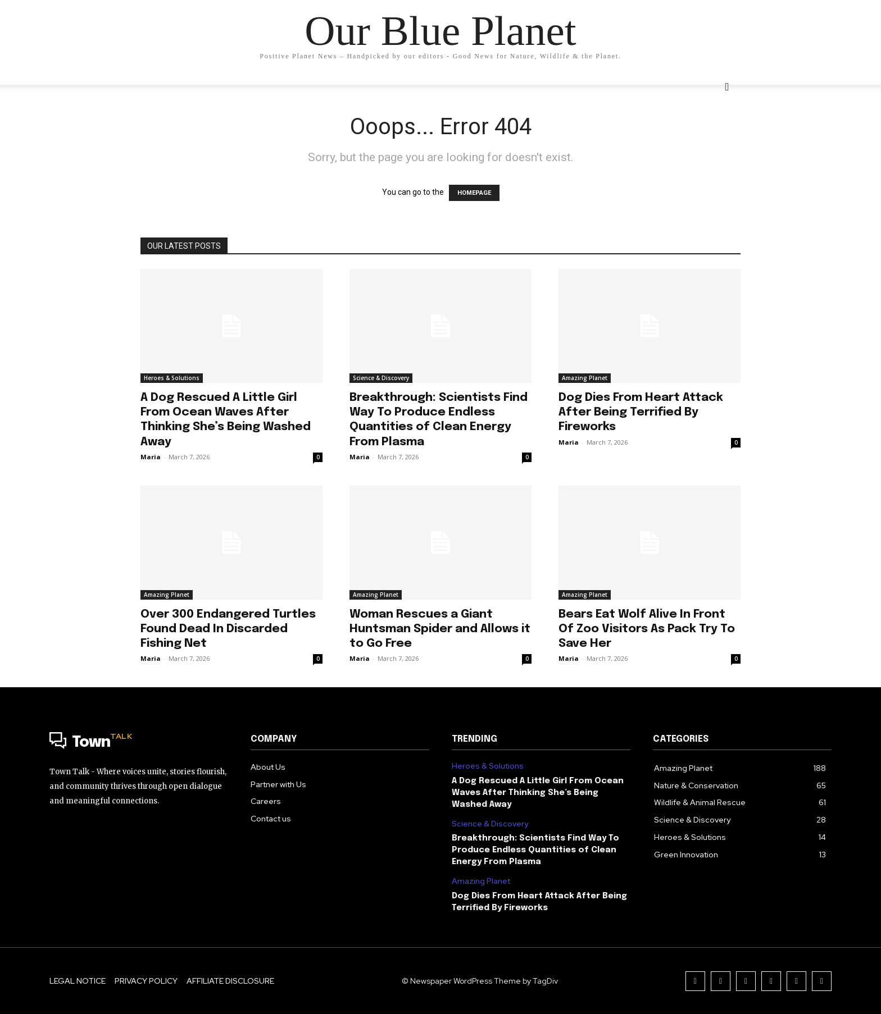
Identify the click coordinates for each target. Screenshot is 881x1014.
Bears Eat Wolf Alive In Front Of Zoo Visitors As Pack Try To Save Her (646, 629)
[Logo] (138, 742)
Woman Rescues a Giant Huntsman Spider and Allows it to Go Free (439, 629)
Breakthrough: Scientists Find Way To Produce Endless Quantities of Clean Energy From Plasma (535, 850)
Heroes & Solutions (171, 378)
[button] (727, 87)
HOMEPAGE (474, 193)
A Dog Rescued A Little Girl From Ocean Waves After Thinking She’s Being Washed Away (538, 793)
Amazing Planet (584, 378)
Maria (150, 457)
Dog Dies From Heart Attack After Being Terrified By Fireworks (640, 412)
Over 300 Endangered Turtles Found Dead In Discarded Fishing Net (228, 629)
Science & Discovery (381, 378)
